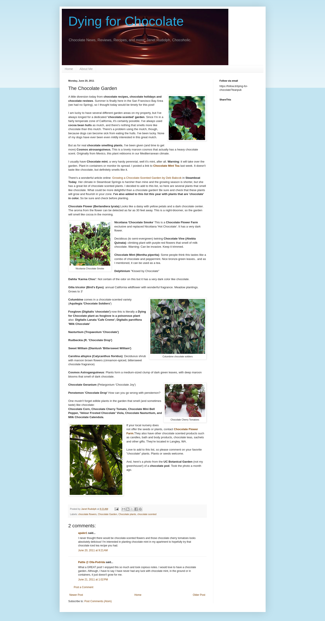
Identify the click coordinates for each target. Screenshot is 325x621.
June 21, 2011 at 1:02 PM (93, 579)
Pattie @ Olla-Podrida (91, 562)
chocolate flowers (87, 514)
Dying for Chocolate (126, 21)
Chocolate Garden (107, 514)
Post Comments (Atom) (98, 601)
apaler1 (82, 533)
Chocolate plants (127, 514)
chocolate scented (146, 514)
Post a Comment (83, 587)
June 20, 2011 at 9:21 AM (93, 550)
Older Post (199, 594)
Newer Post (76, 594)
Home (69, 69)
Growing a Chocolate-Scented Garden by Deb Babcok (147, 177)
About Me (86, 69)
